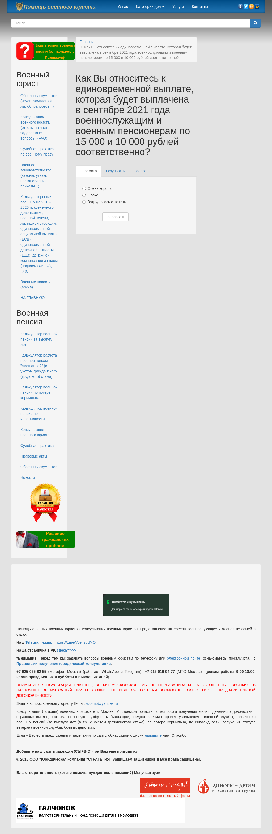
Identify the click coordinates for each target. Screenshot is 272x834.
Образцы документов (38, 467)
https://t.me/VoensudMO (75, 642)
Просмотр (90, 172)
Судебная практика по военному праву (37, 151)
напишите (153, 735)
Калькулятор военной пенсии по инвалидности (39, 413)
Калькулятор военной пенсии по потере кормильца (39, 392)
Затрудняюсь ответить (104, 202)
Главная (87, 42)
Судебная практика (37, 445)
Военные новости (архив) (35, 284)
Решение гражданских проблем (55, 539)
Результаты (115, 171)
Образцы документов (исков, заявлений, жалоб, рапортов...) (38, 101)
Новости (27, 477)
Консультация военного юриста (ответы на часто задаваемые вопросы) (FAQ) (35, 127)
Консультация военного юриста (35, 432)
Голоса (140, 171)
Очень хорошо (97, 188)
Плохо (90, 195)
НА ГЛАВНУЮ (32, 298)
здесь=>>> (66, 650)
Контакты (200, 7)
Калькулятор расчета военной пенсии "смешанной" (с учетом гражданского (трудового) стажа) (38, 366)
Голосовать (115, 217)
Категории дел (150, 7)
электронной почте (183, 658)
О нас (123, 7)
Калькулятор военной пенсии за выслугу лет (39, 339)
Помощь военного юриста (60, 7)
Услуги (178, 7)
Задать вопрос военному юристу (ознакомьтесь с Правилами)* (55, 52)
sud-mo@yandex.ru (102, 703)
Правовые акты (33, 456)
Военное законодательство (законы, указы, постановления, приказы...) (36, 175)
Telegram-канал (39, 642)
